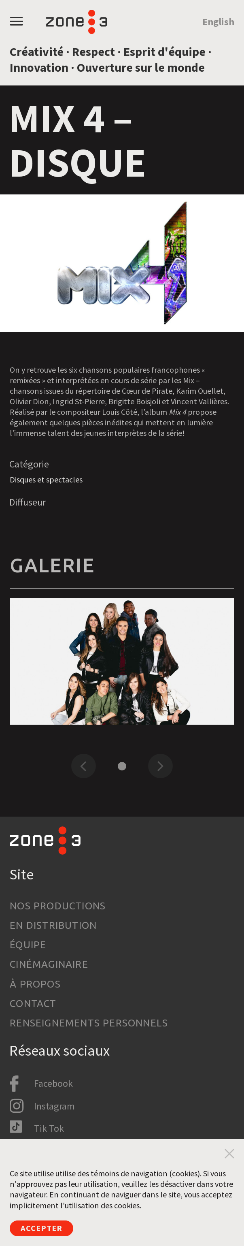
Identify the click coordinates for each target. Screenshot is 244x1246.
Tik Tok (49, 1128)
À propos (35, 984)
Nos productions (58, 905)
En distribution (53, 925)
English (218, 21)
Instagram (54, 1106)
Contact (33, 1003)
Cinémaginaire (49, 964)
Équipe (28, 944)
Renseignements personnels (89, 1023)
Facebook (53, 1083)
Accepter (41, 1228)
